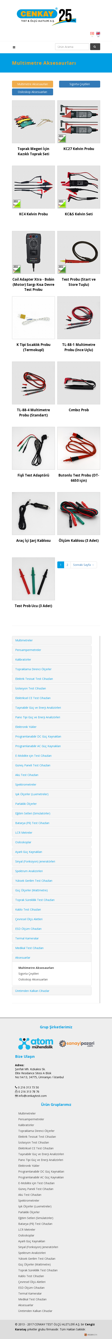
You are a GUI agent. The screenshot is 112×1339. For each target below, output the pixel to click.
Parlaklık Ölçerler (26, 804)
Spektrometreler (25, 784)
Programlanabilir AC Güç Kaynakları (38, 746)
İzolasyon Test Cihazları (30, 688)
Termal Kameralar (27, 938)
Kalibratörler (23, 659)
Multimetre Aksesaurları (32, 84)
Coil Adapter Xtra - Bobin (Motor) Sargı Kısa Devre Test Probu (33, 284)
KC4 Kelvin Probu (33, 214)
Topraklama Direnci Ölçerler (33, 669)
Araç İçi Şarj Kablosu (33, 540)
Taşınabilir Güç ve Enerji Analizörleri (38, 707)
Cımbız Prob (79, 410)
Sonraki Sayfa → (83, 565)
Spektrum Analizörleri (29, 871)
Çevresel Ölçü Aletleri (28, 919)
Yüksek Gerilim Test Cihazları (33, 881)
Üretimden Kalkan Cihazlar (32, 991)
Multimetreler (24, 640)
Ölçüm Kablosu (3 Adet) (79, 540)
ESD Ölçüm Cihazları (28, 929)
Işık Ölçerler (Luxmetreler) (31, 794)
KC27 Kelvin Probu (78, 148)
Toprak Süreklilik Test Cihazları (34, 900)
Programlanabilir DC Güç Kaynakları (38, 736)
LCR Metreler (23, 832)
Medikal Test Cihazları (29, 948)
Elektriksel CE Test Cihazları (32, 698)
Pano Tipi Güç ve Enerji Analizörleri (37, 717)
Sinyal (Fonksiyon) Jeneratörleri (35, 861)
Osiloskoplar (23, 842)
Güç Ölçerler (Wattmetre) (31, 890)
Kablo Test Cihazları (28, 909)
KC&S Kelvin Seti (79, 214)
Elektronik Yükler (25, 727)
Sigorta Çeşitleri (80, 84)
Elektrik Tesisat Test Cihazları (34, 679)
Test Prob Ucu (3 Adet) (33, 606)
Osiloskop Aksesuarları (32, 92)
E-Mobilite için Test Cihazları (33, 756)
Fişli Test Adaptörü (33, 475)
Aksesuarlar (22, 957)
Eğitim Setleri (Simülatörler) (32, 813)
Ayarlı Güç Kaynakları (28, 852)
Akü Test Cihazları (26, 775)
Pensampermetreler (28, 650)
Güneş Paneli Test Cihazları (32, 765)
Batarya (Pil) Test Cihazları (32, 823)
